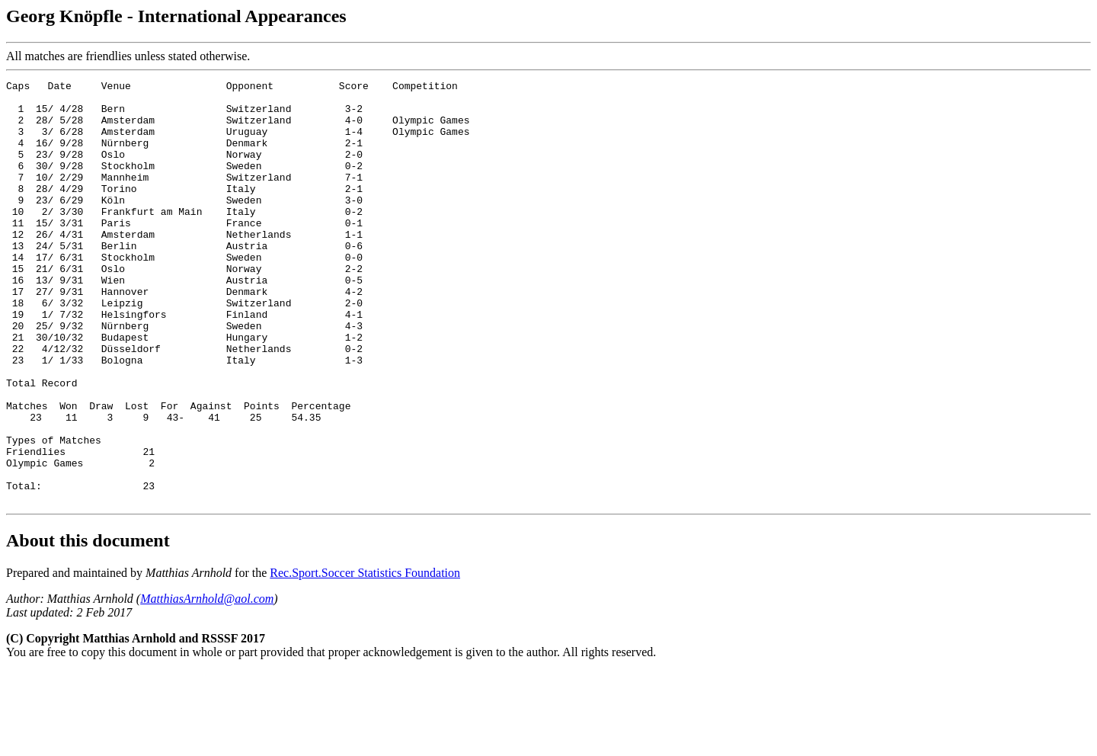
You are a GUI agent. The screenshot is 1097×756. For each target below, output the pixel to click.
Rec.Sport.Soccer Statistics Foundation (365, 657)
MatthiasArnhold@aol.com (206, 683)
